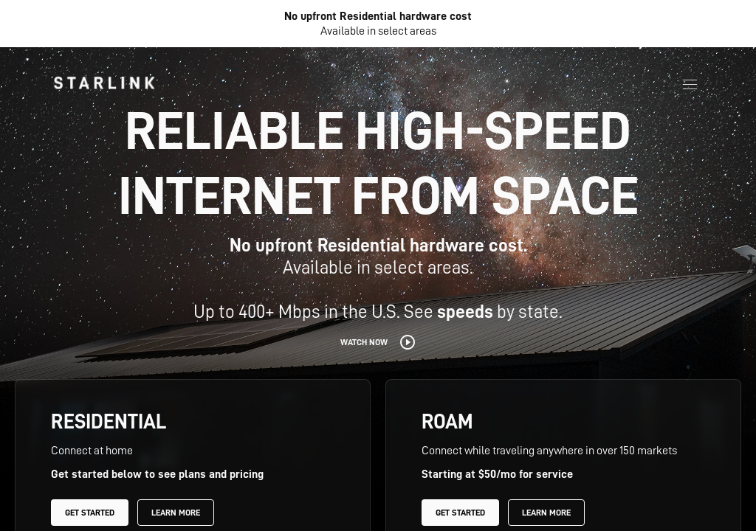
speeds (465, 311)
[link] (104, 82)
